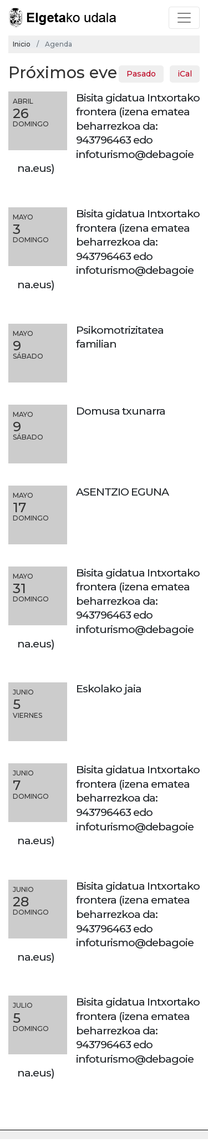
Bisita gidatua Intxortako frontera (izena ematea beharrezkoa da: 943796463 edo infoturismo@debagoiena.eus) (108, 133)
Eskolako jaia (108, 688)
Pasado (141, 74)
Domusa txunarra (120, 410)
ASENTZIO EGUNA (122, 491)
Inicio (22, 44)
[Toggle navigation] (184, 18)
